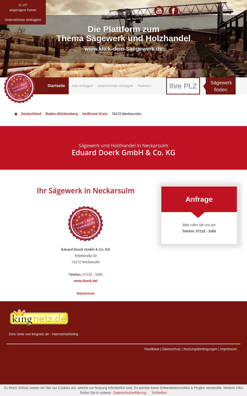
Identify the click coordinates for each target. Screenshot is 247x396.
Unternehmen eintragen (115, 86)
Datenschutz (171, 349)
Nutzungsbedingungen (200, 349)
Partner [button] (144, 86)
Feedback (151, 349)
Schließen (159, 393)
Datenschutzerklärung (129, 393)
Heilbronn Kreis (94, 114)
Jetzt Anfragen (82, 86)
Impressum (86, 293)
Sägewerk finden (221, 86)
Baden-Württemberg (62, 114)
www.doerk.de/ (85, 281)
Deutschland (27, 114)
